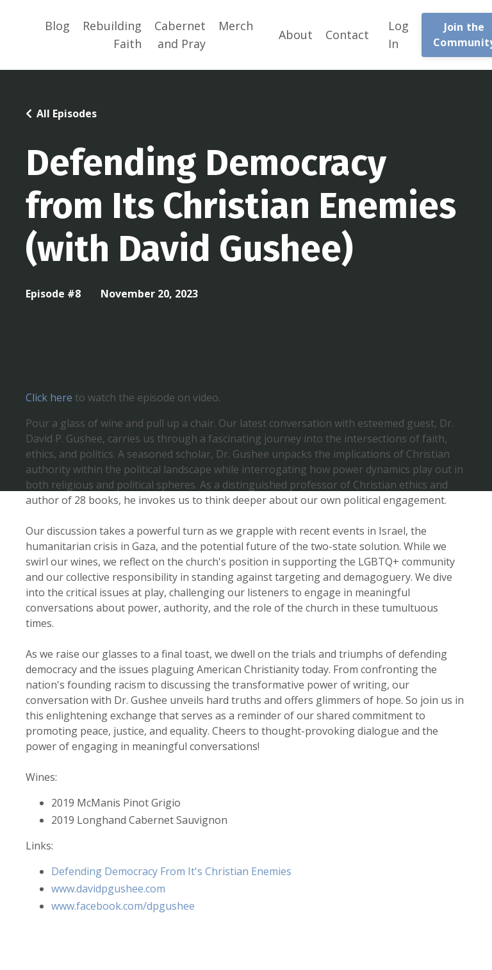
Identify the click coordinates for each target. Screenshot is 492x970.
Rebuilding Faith (112, 35)
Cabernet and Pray (180, 35)
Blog (57, 25)
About (296, 34)
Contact (347, 34)
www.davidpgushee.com (108, 889)
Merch (235, 25)
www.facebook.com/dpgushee (124, 906)
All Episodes (67, 113)
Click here (49, 397)
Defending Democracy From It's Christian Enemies (171, 871)
